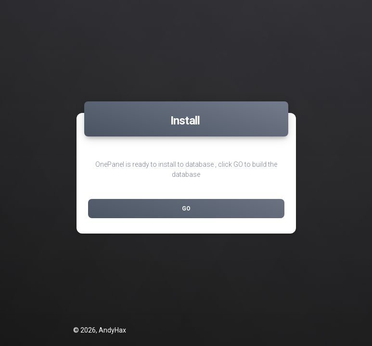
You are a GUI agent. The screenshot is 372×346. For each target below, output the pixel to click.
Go (186, 208)
